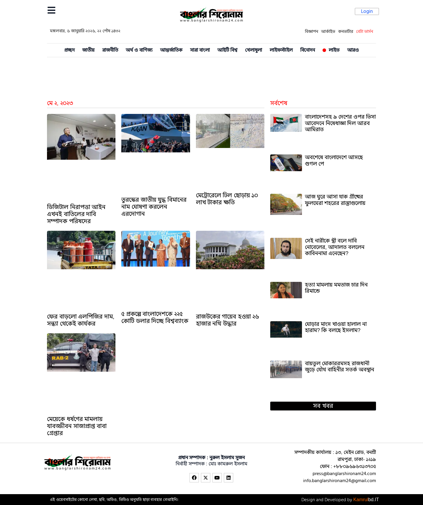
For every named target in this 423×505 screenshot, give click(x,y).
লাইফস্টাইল (281, 50)
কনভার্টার (345, 31)
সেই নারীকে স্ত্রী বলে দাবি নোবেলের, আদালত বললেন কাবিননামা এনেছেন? (335, 247)
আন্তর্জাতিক (171, 50)
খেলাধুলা (253, 50)
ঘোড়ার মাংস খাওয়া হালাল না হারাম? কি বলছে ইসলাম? (336, 327)
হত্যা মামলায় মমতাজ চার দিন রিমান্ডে (336, 288)
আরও (353, 50)
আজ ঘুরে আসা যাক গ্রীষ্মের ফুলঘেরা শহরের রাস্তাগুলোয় (335, 199)
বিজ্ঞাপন (311, 31)
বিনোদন (307, 50)
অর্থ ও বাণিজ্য (139, 50)
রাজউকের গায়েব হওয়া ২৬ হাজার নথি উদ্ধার (227, 320)
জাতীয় (88, 50)
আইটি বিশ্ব (227, 50)
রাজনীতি (110, 50)
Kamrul (366, 500)
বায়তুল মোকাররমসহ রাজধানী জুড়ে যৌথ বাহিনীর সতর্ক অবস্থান (339, 366)
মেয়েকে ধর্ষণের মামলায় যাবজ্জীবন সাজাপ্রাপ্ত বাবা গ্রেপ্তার (77, 426)
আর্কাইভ (328, 31)
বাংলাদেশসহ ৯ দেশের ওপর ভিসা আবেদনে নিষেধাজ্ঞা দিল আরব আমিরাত (340, 123)
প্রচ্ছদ (69, 50)
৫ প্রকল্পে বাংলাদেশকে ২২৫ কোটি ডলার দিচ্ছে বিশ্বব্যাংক (154, 317)
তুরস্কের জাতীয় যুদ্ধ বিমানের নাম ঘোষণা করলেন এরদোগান (154, 207)
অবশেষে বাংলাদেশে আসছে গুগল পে (334, 160)
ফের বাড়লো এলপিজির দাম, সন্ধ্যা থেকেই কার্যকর (80, 320)
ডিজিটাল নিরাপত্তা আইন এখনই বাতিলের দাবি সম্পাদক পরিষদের (76, 214)
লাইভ (331, 50)
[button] (323, 406)
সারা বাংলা (200, 50)
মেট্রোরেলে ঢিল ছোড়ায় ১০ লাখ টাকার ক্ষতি (227, 199)
